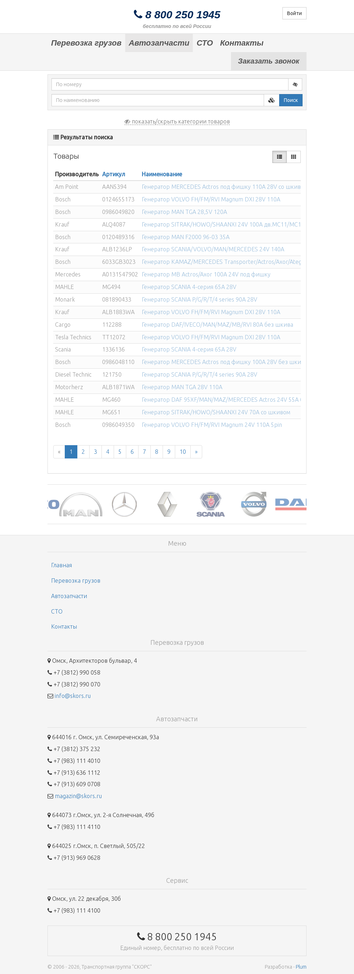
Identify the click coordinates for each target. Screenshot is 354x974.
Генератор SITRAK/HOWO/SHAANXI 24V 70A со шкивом (216, 412)
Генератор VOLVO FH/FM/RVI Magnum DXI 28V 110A (211, 199)
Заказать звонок (268, 61)
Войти (294, 13)
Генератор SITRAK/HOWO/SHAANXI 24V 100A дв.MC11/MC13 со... (229, 224)
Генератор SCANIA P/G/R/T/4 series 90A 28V (199, 299)
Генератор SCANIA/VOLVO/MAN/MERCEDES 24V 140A (213, 249)
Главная (61, 565)
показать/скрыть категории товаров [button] (177, 121)
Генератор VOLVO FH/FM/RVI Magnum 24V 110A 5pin (212, 424)
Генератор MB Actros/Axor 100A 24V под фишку (206, 274)
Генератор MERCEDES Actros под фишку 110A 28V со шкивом (225, 186)
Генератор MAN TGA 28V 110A (182, 387)
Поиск (291, 100)
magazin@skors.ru (78, 796)
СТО (204, 42)
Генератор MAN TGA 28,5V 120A (184, 212)
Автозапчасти (159, 42)
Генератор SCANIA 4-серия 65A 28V (189, 287)
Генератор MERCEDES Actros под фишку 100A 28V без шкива (224, 362)
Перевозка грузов (86, 42)
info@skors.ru (73, 696)
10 (183, 451)
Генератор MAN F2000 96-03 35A (186, 237)
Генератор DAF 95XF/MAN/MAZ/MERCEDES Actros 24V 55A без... (228, 399)
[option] (69, 504)
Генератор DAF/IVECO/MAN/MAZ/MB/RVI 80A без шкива (217, 324)
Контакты (242, 42)
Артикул (113, 174)
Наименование (162, 174)
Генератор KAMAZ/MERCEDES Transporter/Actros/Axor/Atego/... (227, 261)
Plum (301, 967)
